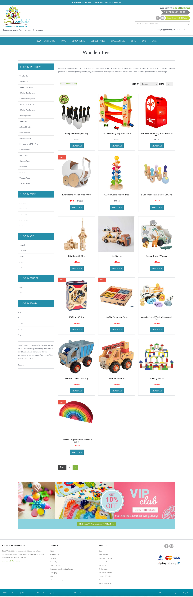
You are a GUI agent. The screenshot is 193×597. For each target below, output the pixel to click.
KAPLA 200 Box (76, 317)
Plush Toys (22, 167)
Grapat (20, 335)
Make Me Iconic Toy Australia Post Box (157, 134)
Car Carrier (117, 256)
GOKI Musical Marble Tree (116, 195)
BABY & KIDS (51, 41)
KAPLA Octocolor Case (117, 317)
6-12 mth (22, 251)
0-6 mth (21, 245)
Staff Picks (22, 121)
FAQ (52, 551)
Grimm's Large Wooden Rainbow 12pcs (77, 441)
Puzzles (21, 172)
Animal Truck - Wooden (156, 256)
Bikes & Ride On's (25, 138)
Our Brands (103, 565)
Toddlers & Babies (25, 87)
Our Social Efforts (105, 573)
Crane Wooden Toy (117, 378)
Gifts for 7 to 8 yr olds (26, 110)
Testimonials (103, 569)
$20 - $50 (22, 209)
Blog (100, 551)
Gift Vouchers (24, 184)
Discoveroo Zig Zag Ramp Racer (117, 133)
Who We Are (103, 555)
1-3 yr (21, 256)
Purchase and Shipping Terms (61, 569)
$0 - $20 (21, 203)
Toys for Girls (23, 82)
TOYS (65, 41)
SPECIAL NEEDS (119, 41)
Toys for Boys (23, 76)
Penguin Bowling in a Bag (76, 133)
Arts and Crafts (24, 127)
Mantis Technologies (45, 593)
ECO (145, 41)
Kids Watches (24, 150)
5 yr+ (20, 268)
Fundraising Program (58, 580)
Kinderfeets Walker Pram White (76, 195)
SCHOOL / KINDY (99, 41)
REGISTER (185, 8)
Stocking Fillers (24, 116)
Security (53, 562)
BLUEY (20, 312)
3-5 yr (21, 262)
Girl (20, 293)
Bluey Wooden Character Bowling (156, 195)
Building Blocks (157, 378)
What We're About (105, 558)
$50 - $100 (22, 214)
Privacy (53, 558)
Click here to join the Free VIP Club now (96, 524)
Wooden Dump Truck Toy (76, 378)
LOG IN (176, 8)
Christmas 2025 (71, 84)
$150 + (21, 226)
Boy (20, 287)
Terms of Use (55, 565)
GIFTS (135, 41)
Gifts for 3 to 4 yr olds (26, 99)
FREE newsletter (105, 583)
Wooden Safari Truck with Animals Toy (157, 318)
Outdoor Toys (24, 161)
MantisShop (78, 593)
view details (77, 146)
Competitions (104, 580)
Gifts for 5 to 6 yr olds (26, 104)
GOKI (20, 329)
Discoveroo (22, 318)
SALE (154, 41)
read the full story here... (11, 561)
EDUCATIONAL (80, 41)
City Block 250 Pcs (76, 256)
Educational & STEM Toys (28, 144)
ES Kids (20, 323)
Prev (62, 467)
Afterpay (53, 573)
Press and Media (105, 576)
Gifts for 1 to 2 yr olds (26, 93)
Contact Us (54, 555)
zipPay (52, 576)
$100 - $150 (23, 220)
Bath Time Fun (24, 133)
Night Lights (23, 155)
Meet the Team (104, 562)
